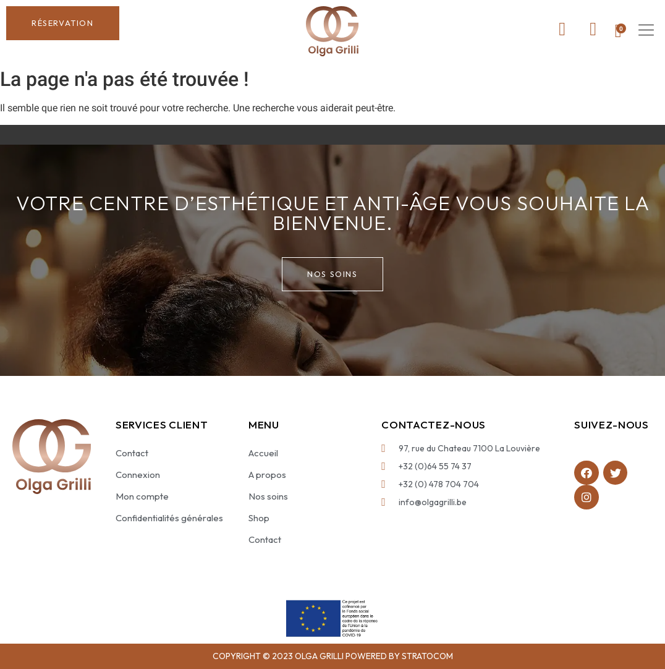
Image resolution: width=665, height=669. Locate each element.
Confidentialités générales (169, 518)
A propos (267, 474)
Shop (258, 518)
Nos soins (268, 496)
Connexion (138, 474)
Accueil (263, 453)
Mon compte (142, 496)
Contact (132, 453)
